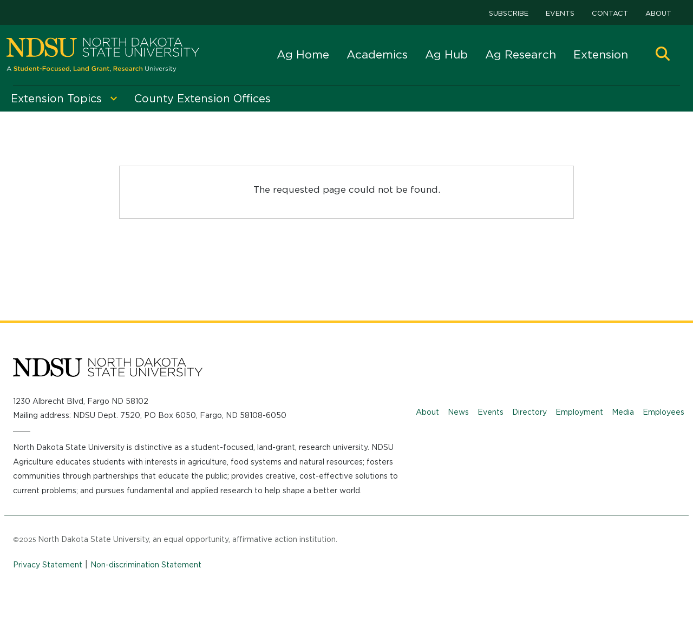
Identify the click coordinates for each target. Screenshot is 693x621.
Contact (610, 13)
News (458, 412)
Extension (600, 54)
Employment (579, 412)
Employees (663, 412)
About (658, 13)
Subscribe (508, 13)
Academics (377, 54)
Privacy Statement (47, 564)
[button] (663, 55)
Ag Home (303, 54)
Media (623, 412)
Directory (529, 412)
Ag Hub (446, 54)
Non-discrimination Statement (145, 564)
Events (560, 13)
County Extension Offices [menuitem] (202, 98)
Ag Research (520, 54)
